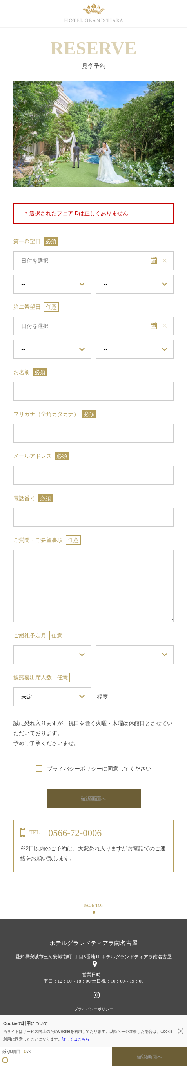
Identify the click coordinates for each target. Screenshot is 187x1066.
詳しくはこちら (75, 1039)
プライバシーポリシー (74, 768)
